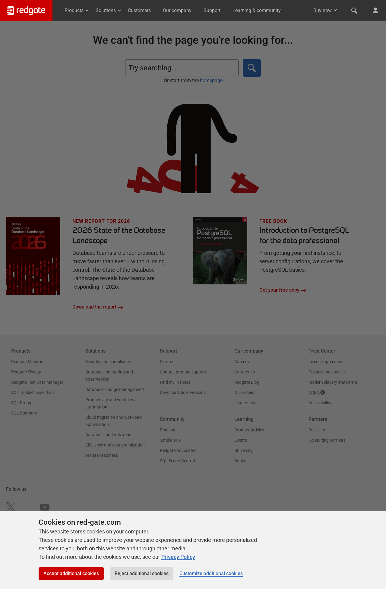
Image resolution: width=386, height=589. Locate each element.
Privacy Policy (178, 557)
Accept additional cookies (71, 573)
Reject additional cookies (142, 573)
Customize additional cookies (211, 573)
